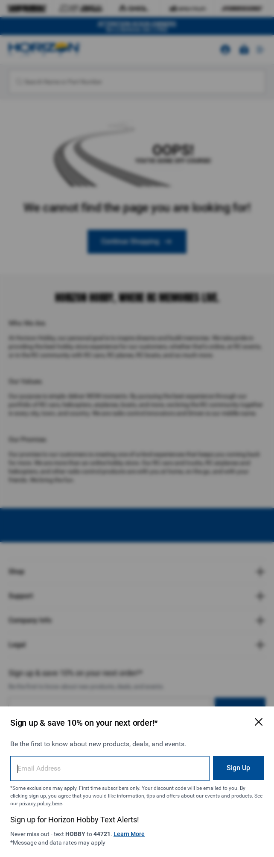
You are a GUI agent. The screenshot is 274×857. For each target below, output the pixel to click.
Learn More (129, 833)
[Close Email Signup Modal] (259, 722)
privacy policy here (40, 804)
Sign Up (238, 768)
